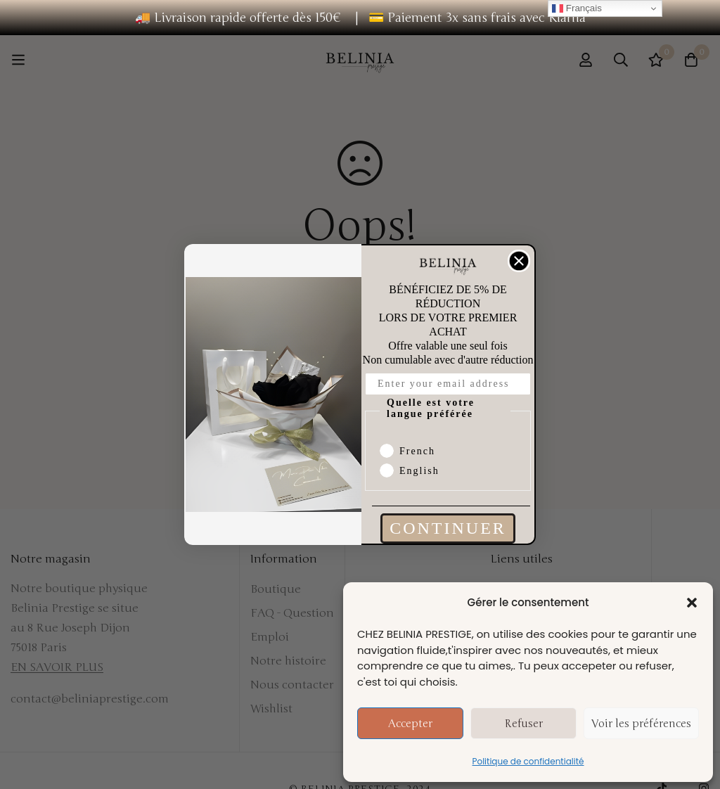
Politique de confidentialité (528, 761)
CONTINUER (448, 528)
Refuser (524, 723)
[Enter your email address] (448, 383)
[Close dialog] (519, 261)
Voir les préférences (641, 723)
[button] (692, 603)
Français (577, 8)
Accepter (410, 723)
